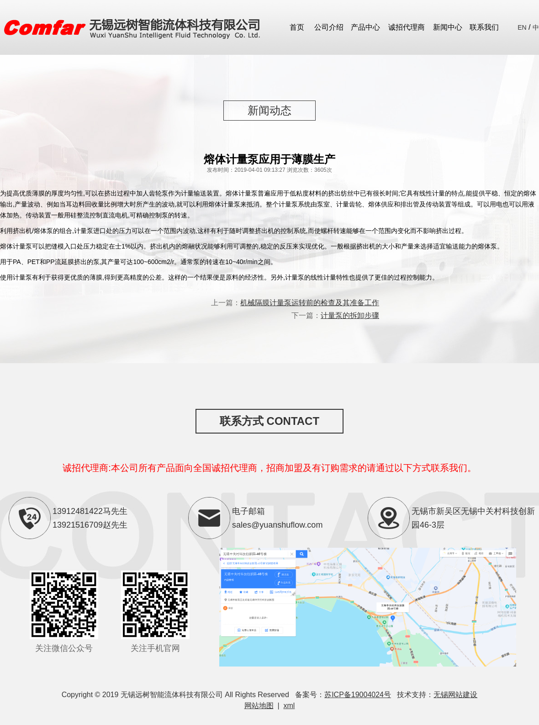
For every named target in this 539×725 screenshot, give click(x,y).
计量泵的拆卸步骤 (350, 315)
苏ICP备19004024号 (357, 695)
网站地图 (259, 705)
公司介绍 (328, 27)
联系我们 (484, 27)
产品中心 (365, 27)
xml (289, 705)
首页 (297, 27)
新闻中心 (447, 27)
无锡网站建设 (455, 695)
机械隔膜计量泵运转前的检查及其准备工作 (309, 303)
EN (522, 27)
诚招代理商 (406, 27)
